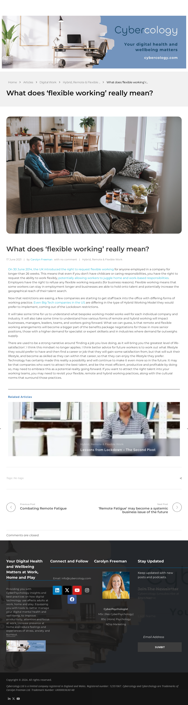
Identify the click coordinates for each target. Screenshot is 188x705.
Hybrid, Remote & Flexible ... (81, 82)
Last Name (147, 615)
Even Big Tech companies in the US (59, 302)
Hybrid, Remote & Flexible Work (102, 259)
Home (12, 82)
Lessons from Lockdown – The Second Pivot (118, 450)
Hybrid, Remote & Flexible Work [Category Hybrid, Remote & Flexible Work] (102, 444)
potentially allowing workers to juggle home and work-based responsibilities (113, 278)
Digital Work (48, 82)
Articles (28, 82)
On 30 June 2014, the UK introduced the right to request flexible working (61, 269)
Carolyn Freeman (41, 259)
